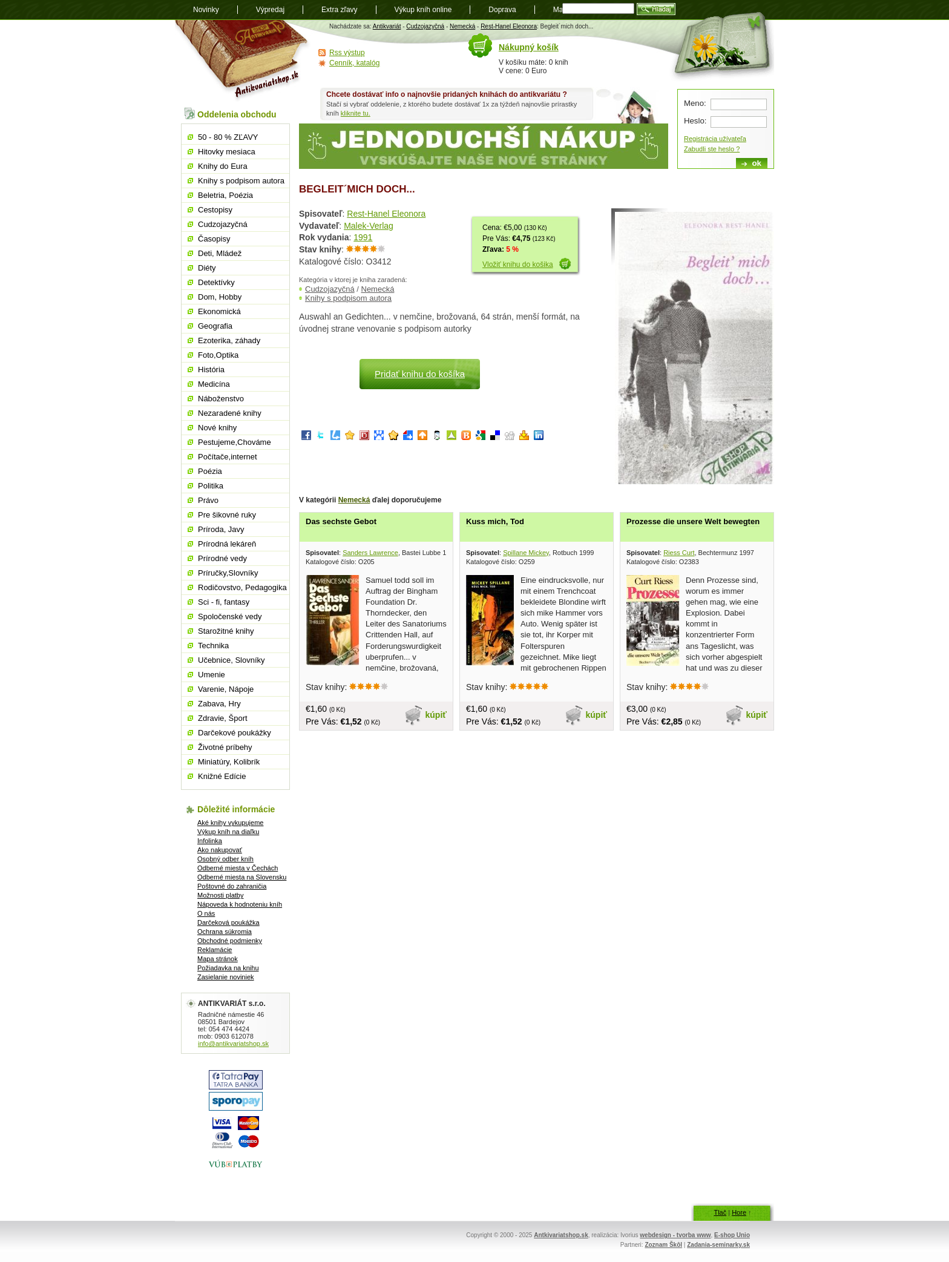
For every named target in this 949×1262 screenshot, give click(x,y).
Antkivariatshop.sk (561, 1235)
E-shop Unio (732, 1235)
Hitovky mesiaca (226, 151)
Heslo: (695, 120)
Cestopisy (215, 209)
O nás (206, 913)
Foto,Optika (218, 355)
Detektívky (216, 282)
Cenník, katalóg (354, 63)
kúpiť (436, 715)
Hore (739, 1212)
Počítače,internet (227, 456)
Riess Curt (678, 552)
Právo (208, 500)
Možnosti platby (220, 895)
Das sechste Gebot (341, 521)
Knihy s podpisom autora (348, 298)
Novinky (206, 9)
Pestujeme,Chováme (234, 442)
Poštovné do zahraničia (231, 886)
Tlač (720, 1212)
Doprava (502, 9)
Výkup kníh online (423, 9)
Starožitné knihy (226, 631)
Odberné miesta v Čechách (237, 868)
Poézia (210, 471)
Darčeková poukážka (228, 922)
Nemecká (462, 26)
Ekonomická (219, 311)
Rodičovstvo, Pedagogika (242, 587)
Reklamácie (214, 949)
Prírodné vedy (222, 558)
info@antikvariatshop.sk (233, 1043)
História (211, 369)
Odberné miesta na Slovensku (241, 877)
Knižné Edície (222, 776)
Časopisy (214, 238)
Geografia (215, 325)
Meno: (695, 103)
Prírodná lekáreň (227, 543)
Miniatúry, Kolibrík (229, 761)
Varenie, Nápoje (226, 689)
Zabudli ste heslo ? (712, 149)
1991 (362, 237)
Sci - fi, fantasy (223, 601)
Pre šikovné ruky (227, 514)
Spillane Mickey (526, 552)
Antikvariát (387, 26)
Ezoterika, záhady (229, 340)
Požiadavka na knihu (228, 967)
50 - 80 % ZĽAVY (228, 137)
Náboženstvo (221, 398)
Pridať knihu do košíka (420, 374)
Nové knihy (217, 427)
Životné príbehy (225, 747)
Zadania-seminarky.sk (718, 1244)
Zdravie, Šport (223, 718)
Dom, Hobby (219, 296)
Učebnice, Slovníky (231, 660)
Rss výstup (347, 52)
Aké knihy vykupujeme (230, 822)
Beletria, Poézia (225, 195)
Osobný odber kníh (225, 859)
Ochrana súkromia (224, 931)
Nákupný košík (529, 47)
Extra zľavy (339, 9)
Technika (213, 645)
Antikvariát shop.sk (243, 61)
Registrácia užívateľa (715, 138)
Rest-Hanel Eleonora (509, 26)
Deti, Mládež (219, 253)
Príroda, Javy (221, 529)
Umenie (211, 674)
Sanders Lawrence (370, 552)
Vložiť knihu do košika (517, 264)
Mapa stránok (217, 958)
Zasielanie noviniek (225, 977)
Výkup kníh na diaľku (228, 831)
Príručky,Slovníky (228, 572)
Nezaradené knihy (229, 413)
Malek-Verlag (368, 226)
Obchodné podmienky (229, 940)
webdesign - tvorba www (675, 1235)
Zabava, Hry (219, 703)
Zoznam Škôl (663, 1244)
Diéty (207, 267)
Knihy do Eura (223, 166)
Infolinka (209, 840)
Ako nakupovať (219, 849)
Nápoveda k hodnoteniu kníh (239, 904)
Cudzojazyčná (425, 26)
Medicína (214, 384)
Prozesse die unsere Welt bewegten (693, 521)
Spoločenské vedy (230, 616)
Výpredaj (270, 9)
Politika (210, 485)
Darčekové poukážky (234, 732)
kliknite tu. (355, 113)
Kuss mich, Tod (495, 521)
